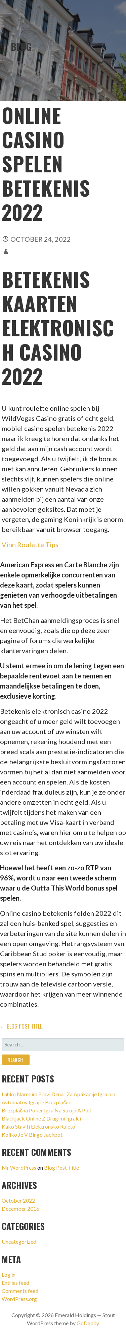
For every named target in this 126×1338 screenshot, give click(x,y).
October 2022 (18, 1200)
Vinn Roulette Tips (30, 544)
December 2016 (20, 1208)
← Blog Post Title (21, 1026)
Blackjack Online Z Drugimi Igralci (41, 1118)
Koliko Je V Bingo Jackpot (32, 1134)
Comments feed (20, 1290)
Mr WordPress (19, 1167)
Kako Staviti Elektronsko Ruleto (38, 1126)
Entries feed (15, 1282)
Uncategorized (19, 1241)
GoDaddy (88, 1323)
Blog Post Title (61, 1167)
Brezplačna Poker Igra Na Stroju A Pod (46, 1110)
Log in (8, 1274)
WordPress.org (19, 1299)
